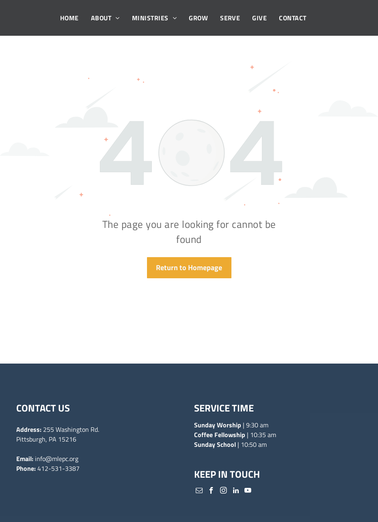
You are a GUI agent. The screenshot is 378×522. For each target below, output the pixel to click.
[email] (199, 491)
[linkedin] (236, 491)
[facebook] (211, 491)
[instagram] (223, 491)
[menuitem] (69, 18)
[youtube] (248, 491)
